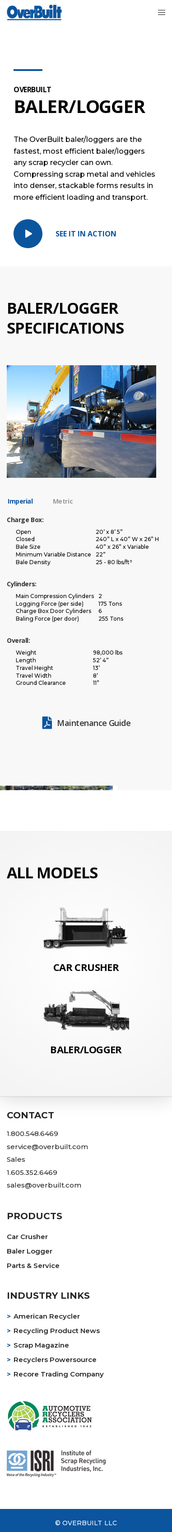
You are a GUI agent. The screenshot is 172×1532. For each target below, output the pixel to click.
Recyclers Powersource (55, 1359)
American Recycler (47, 1316)
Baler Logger (29, 1251)
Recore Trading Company (59, 1374)
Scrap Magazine (41, 1345)
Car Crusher (27, 1236)
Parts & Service (33, 1265)
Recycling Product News (57, 1330)
